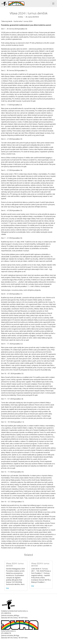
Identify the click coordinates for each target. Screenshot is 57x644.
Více (7, 588)
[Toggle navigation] (53, 3)
